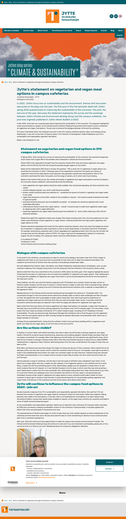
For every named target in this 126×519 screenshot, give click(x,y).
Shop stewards (91, 30)
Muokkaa (109, 501)
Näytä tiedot (30, 515)
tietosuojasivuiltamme (46, 510)
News (6, 2)
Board (78, 30)
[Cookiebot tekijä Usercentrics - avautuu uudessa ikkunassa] (12, 515)
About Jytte (43, 30)
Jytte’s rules (28, 30)
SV (116, 16)
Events (120, 35)
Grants (104, 30)
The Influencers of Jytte (62, 30)
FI (111, 16)
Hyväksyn (109, 494)
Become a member (11, 30)
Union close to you (35, 478)
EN (120, 16)
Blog (10, 2)
